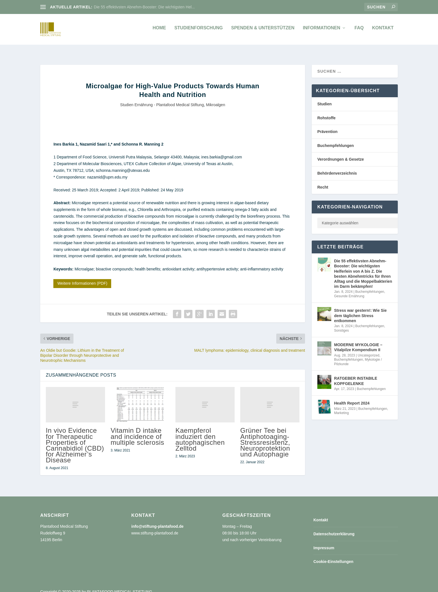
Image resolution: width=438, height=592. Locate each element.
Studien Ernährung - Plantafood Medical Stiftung (162, 98)
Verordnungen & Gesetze (340, 153)
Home (159, 30)
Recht (322, 181)
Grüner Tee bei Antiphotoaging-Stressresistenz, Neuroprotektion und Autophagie (265, 436)
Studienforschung (198, 30)
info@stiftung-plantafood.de (157, 520)
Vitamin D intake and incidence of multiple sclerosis (137, 430)
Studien (324, 98)
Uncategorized (368, 349)
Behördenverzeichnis (337, 167)
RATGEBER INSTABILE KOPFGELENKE (355, 374)
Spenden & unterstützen (262, 30)
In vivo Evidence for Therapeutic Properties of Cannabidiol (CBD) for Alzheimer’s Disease (75, 439)
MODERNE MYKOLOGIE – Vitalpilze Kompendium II (358, 341)
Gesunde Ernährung (349, 290)
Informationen (321, 30)
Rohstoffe (326, 112)
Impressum (323, 541)
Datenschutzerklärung (333, 528)
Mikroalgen (215, 98)
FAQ (359, 30)
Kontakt (383, 30)
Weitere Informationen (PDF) (82, 277)
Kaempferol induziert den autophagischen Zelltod (200, 433)
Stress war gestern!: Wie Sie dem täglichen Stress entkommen (360, 309)
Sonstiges (341, 324)
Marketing (341, 407)
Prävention (327, 125)
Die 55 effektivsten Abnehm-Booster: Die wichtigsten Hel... (144, 7)
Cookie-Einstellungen (333, 555)
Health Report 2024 (352, 397)
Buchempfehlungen (335, 139)
